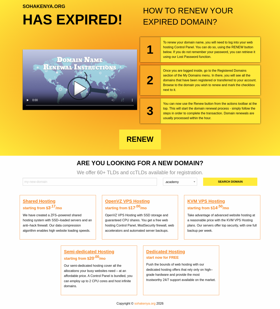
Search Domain (230, 181)
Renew (140, 139)
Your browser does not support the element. (80, 79)
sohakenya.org (145, 303)
